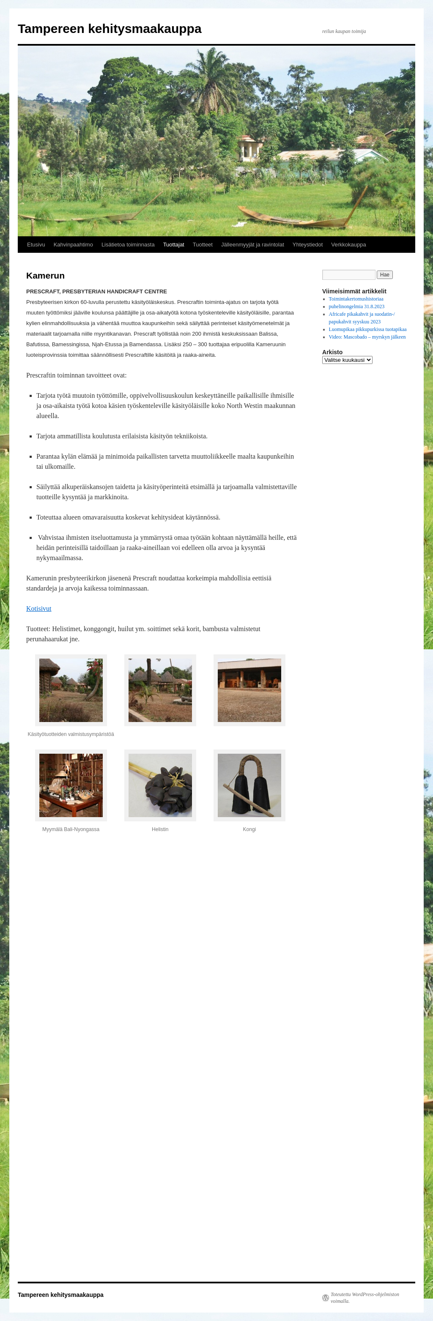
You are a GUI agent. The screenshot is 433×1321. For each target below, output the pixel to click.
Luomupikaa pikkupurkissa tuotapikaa (368, 329)
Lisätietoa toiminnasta (128, 244)
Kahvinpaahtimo (73, 244)
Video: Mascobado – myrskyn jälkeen (367, 337)
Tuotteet (203, 244)
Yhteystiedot (308, 244)
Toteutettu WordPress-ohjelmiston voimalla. (365, 1297)
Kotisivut (39, 608)
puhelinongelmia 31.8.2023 (357, 306)
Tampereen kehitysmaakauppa (110, 29)
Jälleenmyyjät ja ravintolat (252, 244)
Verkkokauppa (348, 244)
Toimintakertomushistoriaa (356, 299)
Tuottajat (173, 244)
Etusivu (36, 244)
